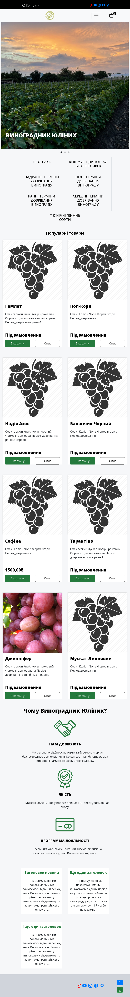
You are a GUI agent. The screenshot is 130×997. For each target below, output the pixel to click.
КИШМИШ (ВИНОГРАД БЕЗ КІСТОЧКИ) (88, 164)
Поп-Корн (80, 306)
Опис (47, 343)
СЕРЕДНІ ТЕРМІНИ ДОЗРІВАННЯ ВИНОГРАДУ (88, 200)
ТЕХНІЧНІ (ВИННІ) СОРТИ (65, 217)
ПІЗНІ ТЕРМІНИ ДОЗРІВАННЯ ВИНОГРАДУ (88, 181)
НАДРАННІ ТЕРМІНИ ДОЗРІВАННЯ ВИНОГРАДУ (41, 181)
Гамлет (13, 306)
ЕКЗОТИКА (42, 162)
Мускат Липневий (91, 658)
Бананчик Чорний (90, 423)
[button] (61, 152)
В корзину (17, 343)
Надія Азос (17, 423)
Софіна (13, 541)
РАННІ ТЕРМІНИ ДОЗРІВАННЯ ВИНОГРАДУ (41, 200)
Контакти (30, 5)
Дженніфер (18, 658)
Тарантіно (81, 541)
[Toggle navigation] (96, 15)
